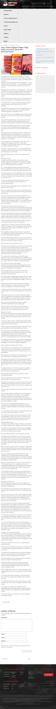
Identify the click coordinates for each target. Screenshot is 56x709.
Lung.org (22, 684)
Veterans (6, 33)
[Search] (38, 3)
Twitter (21, 674)
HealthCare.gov (6, 684)
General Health (8, 10)
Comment (4, 617)
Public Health (7, 29)
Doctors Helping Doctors (10, 18)
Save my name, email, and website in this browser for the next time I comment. (15, 646)
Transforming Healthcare (11, 22)
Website (3, 641)
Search (49, 3)
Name (3, 634)
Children (6, 37)
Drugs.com (22, 686)
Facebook (22, 672)
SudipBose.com (6, 674)
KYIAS (17, 45)
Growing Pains (39, 55)
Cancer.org (5, 686)
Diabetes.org (6, 688)
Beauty (6, 41)
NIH (12, 688)
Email (3, 637)
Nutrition (6, 14)
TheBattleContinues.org (8, 672)
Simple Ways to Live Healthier (42, 49)
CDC (13, 686)
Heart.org (14, 684)
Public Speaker (6, 676)
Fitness (6, 26)
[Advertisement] (45, 84)
